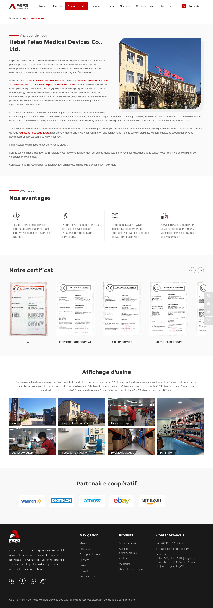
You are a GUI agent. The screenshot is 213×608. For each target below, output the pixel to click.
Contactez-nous (144, 6)
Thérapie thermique (131, 569)
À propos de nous (77, 6)
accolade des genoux (20, 84)
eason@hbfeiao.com (177, 548)
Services (96, 6)
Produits (57, 6)
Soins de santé (127, 543)
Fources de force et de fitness (34, 132)
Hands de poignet (66, 84)
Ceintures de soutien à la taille (92, 80)
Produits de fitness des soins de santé (45, 80)
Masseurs (124, 564)
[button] (192, 270)
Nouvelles (125, 6)
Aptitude (124, 558)
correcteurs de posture (44, 84)
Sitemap (97, 599)
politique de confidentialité (120, 599)
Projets (110, 6)
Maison (43, 6)
